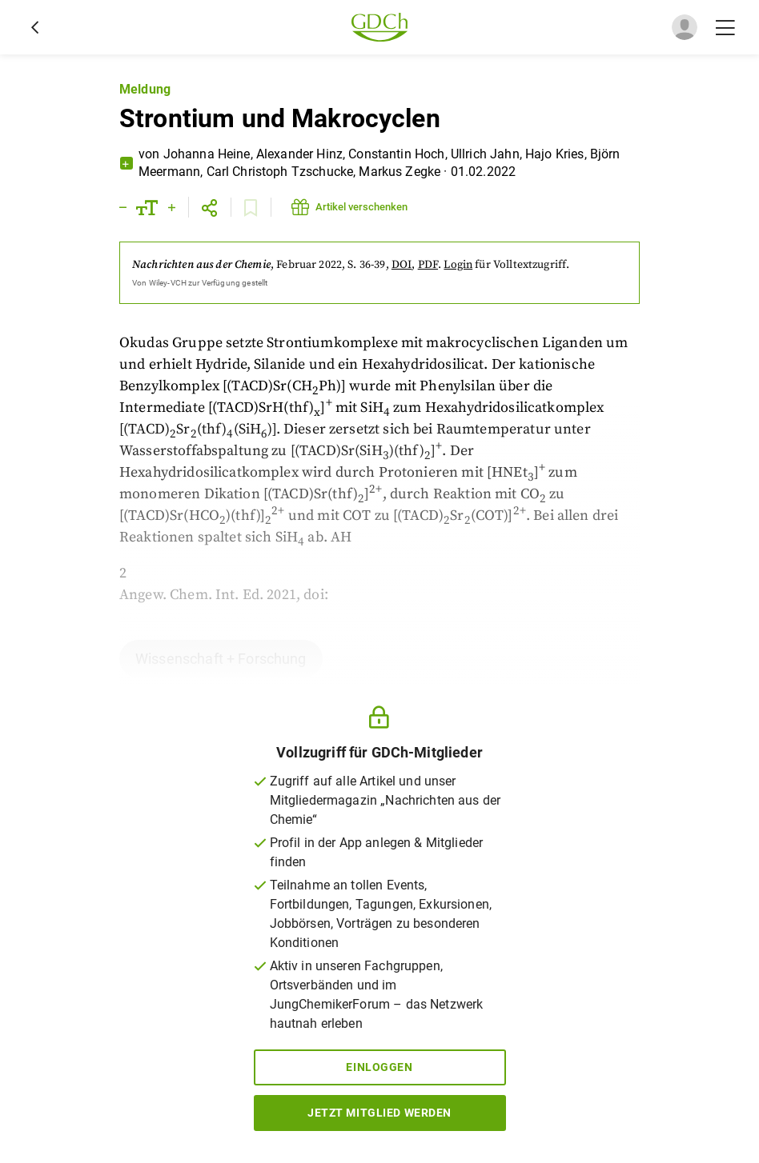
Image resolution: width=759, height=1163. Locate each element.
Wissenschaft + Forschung (221, 658)
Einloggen (379, 1067)
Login (458, 265)
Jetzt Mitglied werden (379, 1112)
